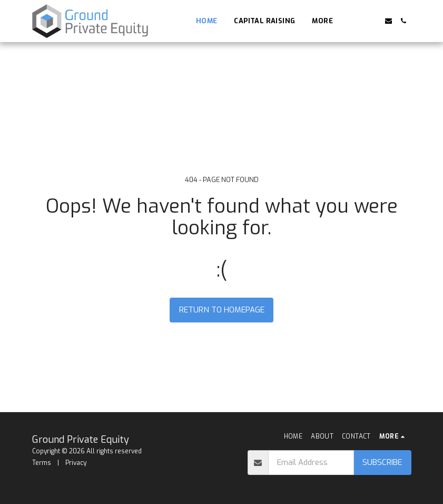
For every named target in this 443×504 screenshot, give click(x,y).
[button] (358, 20)
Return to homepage (221, 310)
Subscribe (382, 462)
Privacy (75, 463)
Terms (41, 463)
